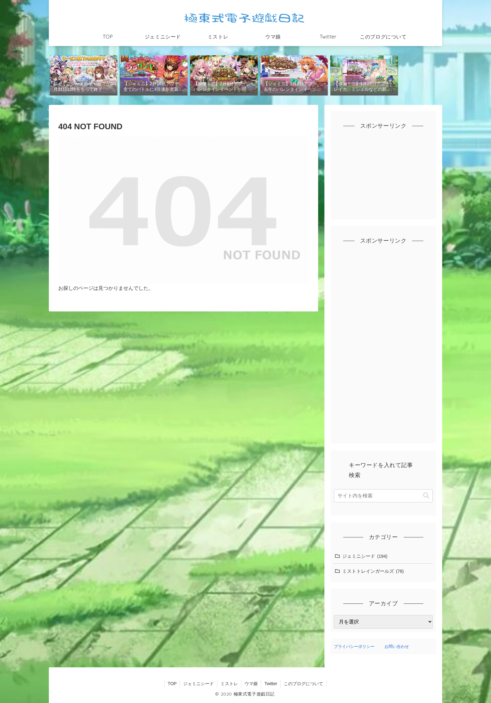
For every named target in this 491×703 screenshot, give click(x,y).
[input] (383, 495)
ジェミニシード (198, 683)
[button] (426, 495)
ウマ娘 (251, 683)
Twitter (270, 683)
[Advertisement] (383, 177)
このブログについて (303, 683)
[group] (83, 75)
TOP (172, 683)
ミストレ (229, 683)
